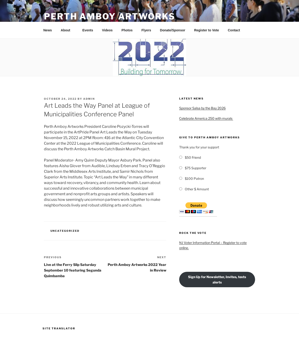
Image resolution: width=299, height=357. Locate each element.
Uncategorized (65, 230)
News (47, 30)
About (68, 30)
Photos (126, 30)
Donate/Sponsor (172, 30)
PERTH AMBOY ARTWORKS (109, 16)
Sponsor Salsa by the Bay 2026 (202, 108)
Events (87, 30)
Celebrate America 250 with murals (206, 118)
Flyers (146, 30)
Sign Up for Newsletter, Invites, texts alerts (217, 279)
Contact (234, 30)
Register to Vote (206, 30)
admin (89, 98)
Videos (107, 30)
